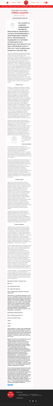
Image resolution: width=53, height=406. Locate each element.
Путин (45, 6)
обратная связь (19, 392)
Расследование (23, 6)
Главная (14, 2)
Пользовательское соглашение (24, 395)
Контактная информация (22, 394)
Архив (37, 2)
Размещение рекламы (34, 394)
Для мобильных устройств (37, 395)
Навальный (38, 6)
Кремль (48, 6)
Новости (33, 2)
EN (44, 2)
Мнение (3, 6)
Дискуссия (6, 6)
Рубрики (19, 2)
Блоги (27, 6)
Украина (31, 6)
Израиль (34, 6)
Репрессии (14, 6)
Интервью (10, 6)
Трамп (42, 6)
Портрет (18, 6)
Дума (50, 6)
